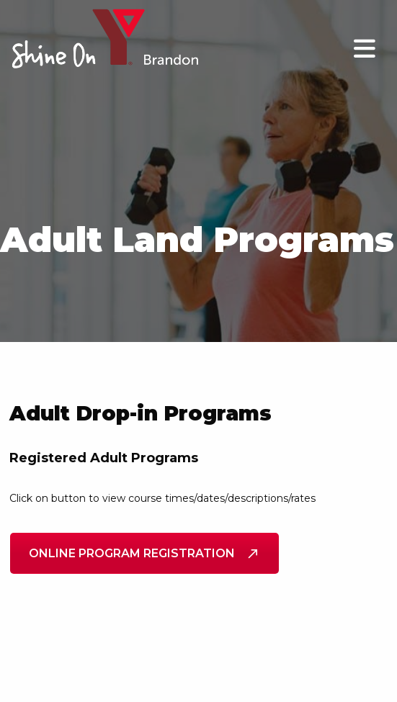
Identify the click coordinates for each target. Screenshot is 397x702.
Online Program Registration (144, 553)
